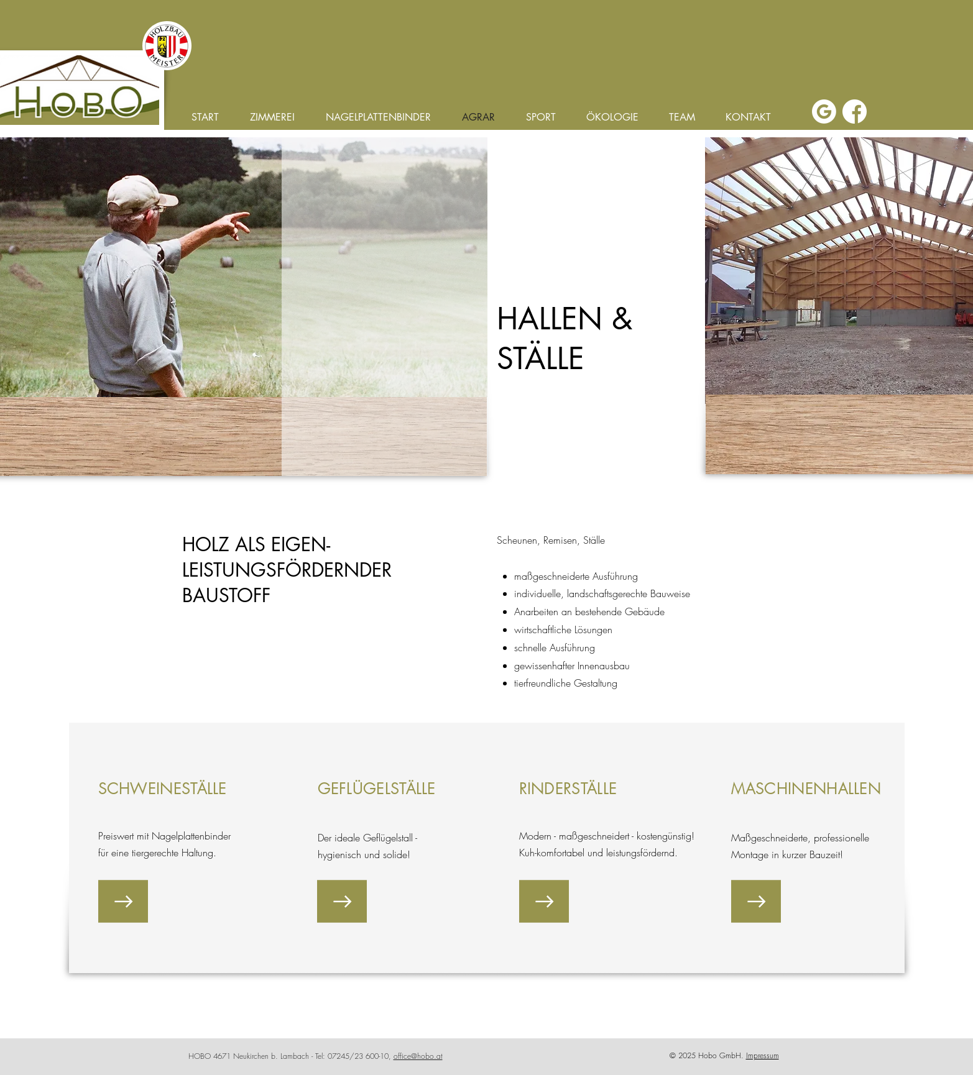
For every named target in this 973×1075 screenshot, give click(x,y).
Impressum (762, 1055)
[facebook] (854, 111)
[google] (824, 111)
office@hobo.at (418, 1056)
